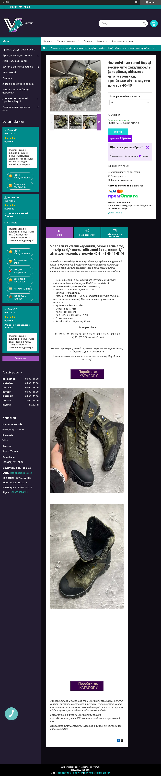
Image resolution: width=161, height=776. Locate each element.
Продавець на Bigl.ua (80, 770)
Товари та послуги (67, 41)
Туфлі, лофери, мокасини (17, 55)
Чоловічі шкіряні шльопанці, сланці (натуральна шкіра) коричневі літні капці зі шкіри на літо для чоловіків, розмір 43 (21, 157)
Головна (48, 41)
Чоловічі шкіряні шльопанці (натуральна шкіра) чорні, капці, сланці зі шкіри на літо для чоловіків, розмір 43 (22, 235)
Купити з (120, 138)
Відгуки (88, 41)
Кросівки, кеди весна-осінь (18, 49)
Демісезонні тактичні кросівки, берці (15, 100)
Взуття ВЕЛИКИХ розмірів (17, 66)
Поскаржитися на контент (70, 773)
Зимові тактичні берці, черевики (15, 91)
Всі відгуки (20, 358)
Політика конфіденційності (97, 773)
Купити (118, 131)
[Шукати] (144, 23)
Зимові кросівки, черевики (18, 83)
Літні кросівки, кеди (14, 60)
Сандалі (7, 78)
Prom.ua (97, 767)
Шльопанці (9, 72)
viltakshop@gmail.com (21, 473)
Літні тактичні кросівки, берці (16, 109)
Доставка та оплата (122, 41)
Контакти (102, 41)
